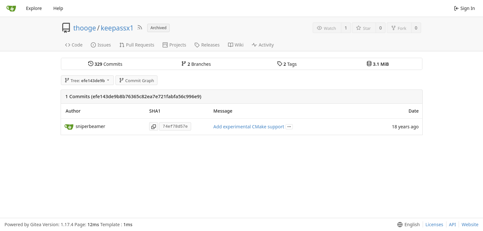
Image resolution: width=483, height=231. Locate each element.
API (452, 224)
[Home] (11, 8)
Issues (101, 45)
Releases (206, 45)
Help (58, 8)
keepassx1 (117, 28)
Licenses (435, 224)
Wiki (236, 45)
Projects (174, 45)
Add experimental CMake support (248, 127)
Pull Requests (136, 45)
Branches (196, 64)
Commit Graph (136, 80)
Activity (263, 45)
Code (74, 45)
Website (470, 224)
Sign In (464, 8)
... (289, 126)
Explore (34, 8)
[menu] (407, 224)
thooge (84, 28)
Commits (105, 64)
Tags (287, 64)
